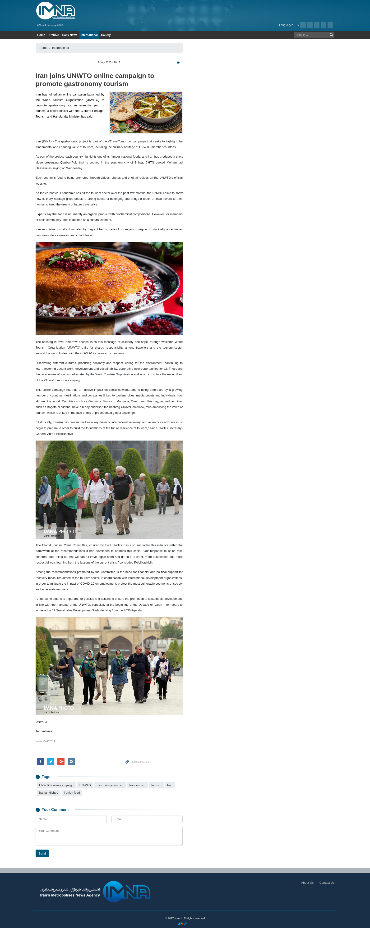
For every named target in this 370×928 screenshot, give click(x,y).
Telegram (330, 25)
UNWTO (85, 785)
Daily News (69, 35)
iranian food (72, 792)
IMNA (84, 10)
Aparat (323, 25)
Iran (169, 785)
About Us (307, 882)
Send (42, 853)
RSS (310, 25)
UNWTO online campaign (56, 785)
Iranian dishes (48, 792)
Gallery (106, 35)
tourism (156, 785)
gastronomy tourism (110, 785)
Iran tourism (137, 785)
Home (41, 35)
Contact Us (326, 882)
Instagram (316, 25)
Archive (303, 25)
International (89, 35)
